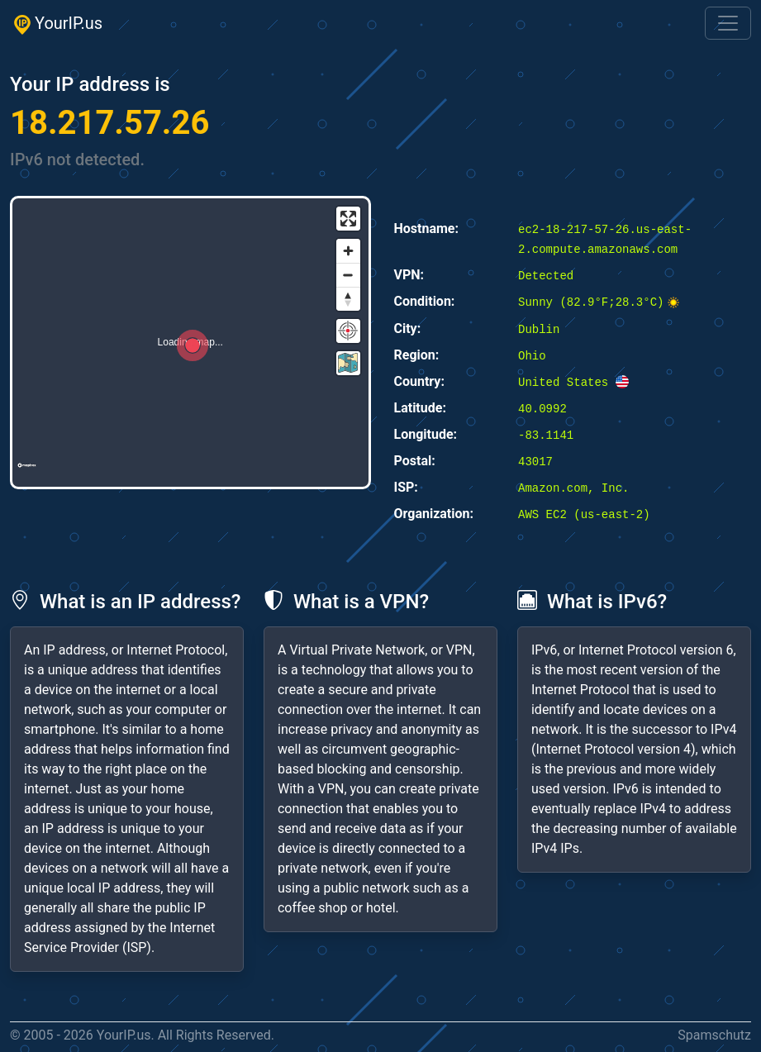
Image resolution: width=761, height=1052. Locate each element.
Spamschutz (714, 1035)
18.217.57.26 (109, 122)
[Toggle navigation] (728, 23)
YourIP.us (56, 24)
